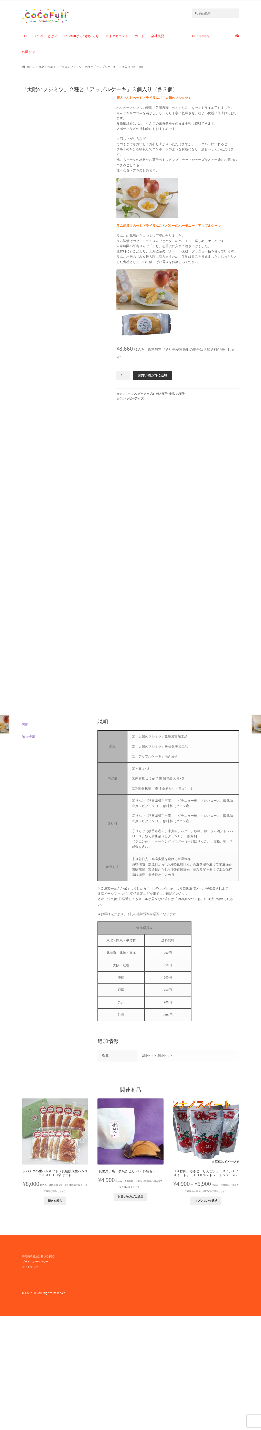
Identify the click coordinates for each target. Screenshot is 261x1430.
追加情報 (28, 850)
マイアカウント (116, 36)
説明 (25, 838)
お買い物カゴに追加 (152, 375)
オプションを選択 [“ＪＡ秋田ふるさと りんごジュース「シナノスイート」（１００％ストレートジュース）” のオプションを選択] (206, 1314)
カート (140, 36)
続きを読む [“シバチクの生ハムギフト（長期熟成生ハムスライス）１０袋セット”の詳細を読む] (55, 1314)
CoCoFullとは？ (46, 36)
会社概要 (157, 36)
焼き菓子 (162, 394)
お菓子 (51, 67)
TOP (25, 36)
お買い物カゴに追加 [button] (130, 1310)
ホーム (31, 67)
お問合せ (28, 52)
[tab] (55, 839)
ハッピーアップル (143, 394)
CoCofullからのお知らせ (81, 36)
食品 (41, 67)
